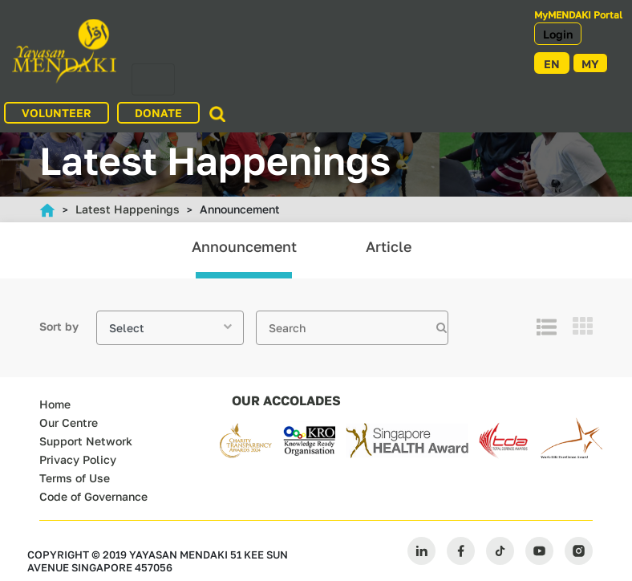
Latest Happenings (127, 209)
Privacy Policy (77, 459)
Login (558, 34)
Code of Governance (93, 496)
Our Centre (68, 422)
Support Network (85, 441)
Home (55, 404)
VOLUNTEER (56, 113)
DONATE (158, 113)
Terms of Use (74, 478)
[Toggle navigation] (153, 79)
